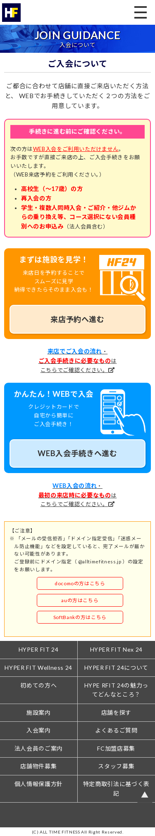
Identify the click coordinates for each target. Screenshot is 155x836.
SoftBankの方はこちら (80, 617)
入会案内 (38, 730)
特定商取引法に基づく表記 (116, 788)
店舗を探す (116, 712)
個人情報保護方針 (38, 783)
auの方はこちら (79, 600)
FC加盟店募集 (116, 748)
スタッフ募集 (116, 766)
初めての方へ (38, 685)
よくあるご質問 (116, 730)
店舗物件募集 (38, 766)
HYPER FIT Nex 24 (116, 649)
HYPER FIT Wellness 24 (38, 667)
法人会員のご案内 (38, 748)
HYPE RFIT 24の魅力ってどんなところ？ (116, 690)
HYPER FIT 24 (39, 649)
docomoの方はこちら (80, 583)
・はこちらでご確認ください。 (77, 360)
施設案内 (38, 712)
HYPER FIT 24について (116, 667)
